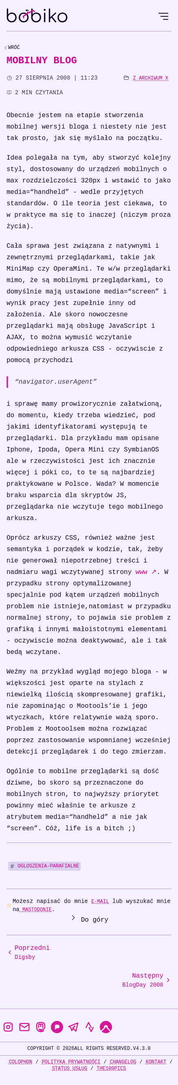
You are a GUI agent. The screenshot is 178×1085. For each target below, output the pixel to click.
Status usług (69, 1068)
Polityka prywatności (71, 1061)
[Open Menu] (163, 16)
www (146, 572)
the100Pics (111, 1068)
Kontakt (156, 1061)
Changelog (123, 1061)
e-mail (100, 901)
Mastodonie (36, 909)
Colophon (21, 1061)
